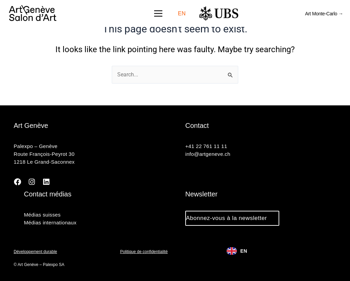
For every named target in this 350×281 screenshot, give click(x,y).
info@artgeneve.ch (207, 154)
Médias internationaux (50, 222)
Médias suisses (42, 215)
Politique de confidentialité (144, 251)
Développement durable (35, 251)
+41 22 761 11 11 (206, 146)
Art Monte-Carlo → (324, 13)
